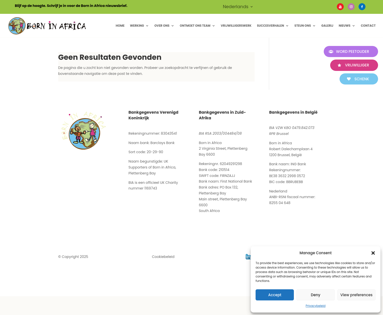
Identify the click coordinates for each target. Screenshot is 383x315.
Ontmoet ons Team (195, 25)
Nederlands (235, 7)
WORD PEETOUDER (351, 51)
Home (120, 25)
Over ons (161, 25)
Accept (274, 294)
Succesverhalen (270, 25)
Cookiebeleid (163, 256)
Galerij (327, 25)
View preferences (356, 294)
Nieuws (345, 25)
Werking (137, 25)
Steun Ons (302, 25)
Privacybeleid (315, 306)
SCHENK (361, 79)
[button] (373, 253)
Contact (368, 25)
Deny (315, 294)
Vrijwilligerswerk (236, 25)
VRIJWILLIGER (356, 65)
